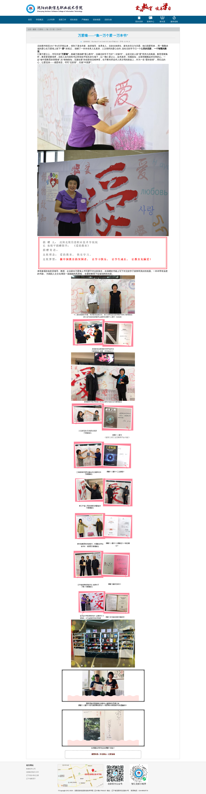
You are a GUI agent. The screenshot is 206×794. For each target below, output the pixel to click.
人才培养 (51, 20)
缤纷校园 (96, 20)
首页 (30, 20)
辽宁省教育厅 (31, 779)
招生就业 (74, 20)
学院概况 (39, 20)
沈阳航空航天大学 (32, 772)
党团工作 (62, 20)
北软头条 (108, 20)
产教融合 (85, 20)
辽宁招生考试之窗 (32, 775)
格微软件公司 (31, 769)
